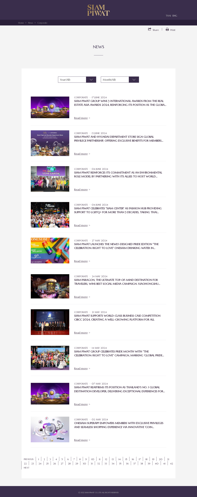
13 (113, 459)
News (30, 23)
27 (62, 463)
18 (146, 459)
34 (113, 463)
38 (141, 463)
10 (92, 459)
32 (98, 463)
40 (157, 463)
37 (134, 463)
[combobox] (77, 80)
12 (106, 459)
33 (106, 463)
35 (120, 463)
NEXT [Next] (26, 467)
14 (119, 459)
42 (171, 463)
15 (126, 459)
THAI (168, 15)
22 (25, 463)
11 (99, 459)
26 (54, 463)
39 (149, 463)
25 (47, 463)
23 (32, 463)
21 (168, 459)
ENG (175, 15)
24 (39, 463)
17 (140, 459)
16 (133, 459)
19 (153, 459)
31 (92, 463)
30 (84, 463)
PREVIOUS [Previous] (29, 459)
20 (160, 459)
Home (21, 23)
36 (127, 463)
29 (76, 463)
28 (69, 463)
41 (164, 463)
